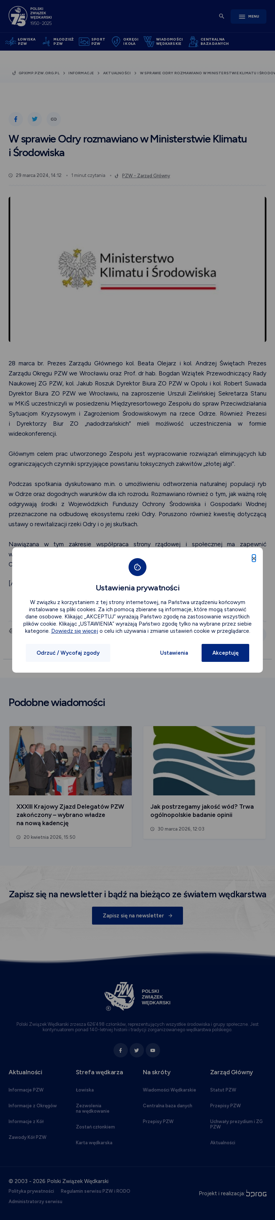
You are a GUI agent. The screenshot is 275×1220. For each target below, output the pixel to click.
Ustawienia (174, 653)
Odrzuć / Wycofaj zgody (68, 653)
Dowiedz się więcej (74, 631)
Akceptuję (225, 653)
